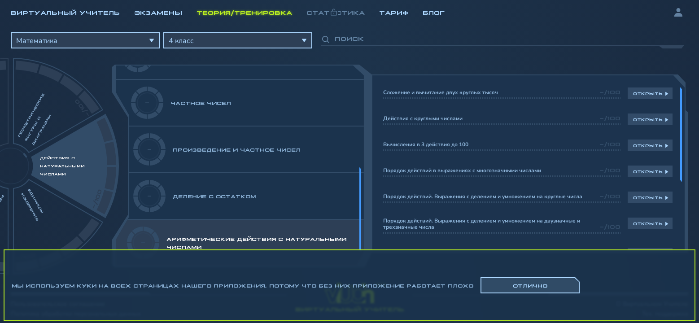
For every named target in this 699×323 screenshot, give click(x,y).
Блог (434, 12)
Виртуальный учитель (65, 12)
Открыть (648, 93)
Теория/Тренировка (244, 12)
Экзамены (158, 12)
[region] (349, 148)
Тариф (393, 12)
